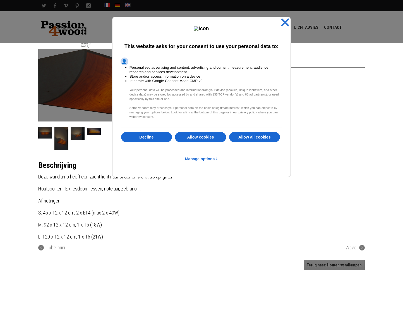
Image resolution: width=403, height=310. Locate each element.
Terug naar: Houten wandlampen (334, 265)
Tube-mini (56, 248)
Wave (351, 248)
